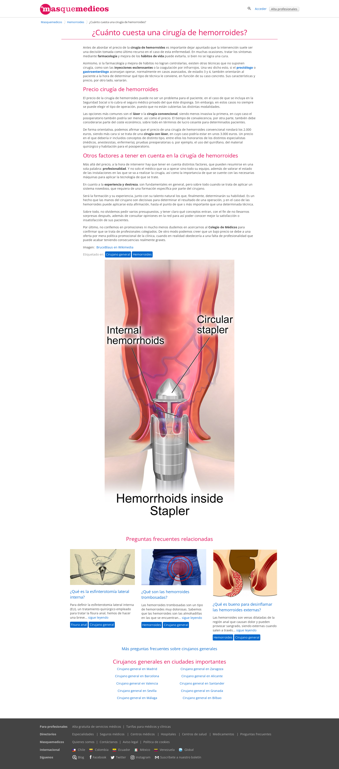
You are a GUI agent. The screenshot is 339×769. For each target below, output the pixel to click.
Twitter (118, 757)
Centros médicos (143, 734)
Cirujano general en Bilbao (202, 698)
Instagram (140, 757)
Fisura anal (79, 625)
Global (186, 750)
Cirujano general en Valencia (137, 683)
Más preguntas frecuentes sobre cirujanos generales (169, 648)
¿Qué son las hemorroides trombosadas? (165, 594)
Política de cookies (156, 742)
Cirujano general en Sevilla (137, 691)
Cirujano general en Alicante (202, 676)
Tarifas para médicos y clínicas (148, 727)
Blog (78, 757)
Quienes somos (83, 742)
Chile (78, 750)
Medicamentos (223, 734)
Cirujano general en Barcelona (137, 676)
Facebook (97, 757)
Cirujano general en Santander (202, 683)
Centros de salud (194, 734)
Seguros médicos (112, 734)
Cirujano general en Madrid (137, 669)
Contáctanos (109, 742)
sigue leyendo (98, 617)
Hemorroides (142, 254)
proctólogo (245, 67)
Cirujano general (118, 254)
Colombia (99, 750)
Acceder (261, 9)
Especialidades (83, 734)
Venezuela (164, 750)
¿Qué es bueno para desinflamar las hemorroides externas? (242, 607)
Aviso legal (130, 742)
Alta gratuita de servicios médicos (96, 727)
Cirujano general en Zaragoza (202, 669)
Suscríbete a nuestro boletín (178, 757)
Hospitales (168, 734)
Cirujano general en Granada (202, 691)
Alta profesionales (284, 9)
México (142, 750)
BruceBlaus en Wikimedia (114, 247)
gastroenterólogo (96, 72)
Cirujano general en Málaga (137, 698)
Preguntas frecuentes (255, 734)
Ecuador (121, 750)
